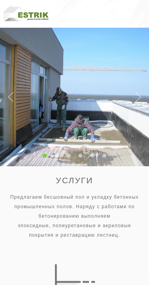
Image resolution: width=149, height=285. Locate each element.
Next (138, 97)
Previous (11, 97)
